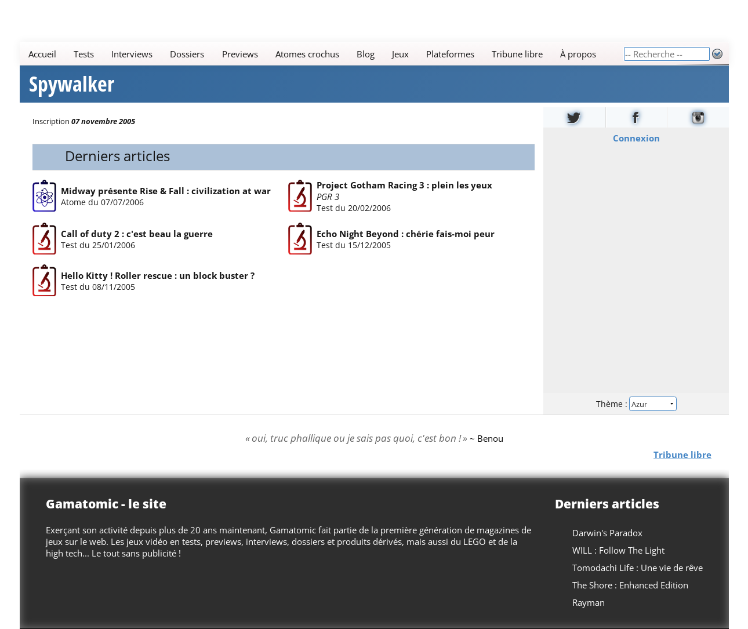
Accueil (42, 54)
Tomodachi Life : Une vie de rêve (637, 567)
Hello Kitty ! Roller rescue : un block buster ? (158, 276)
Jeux (399, 54)
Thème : (636, 403)
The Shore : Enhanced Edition (630, 585)
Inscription (51, 121)
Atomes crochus (307, 54)
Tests (84, 54)
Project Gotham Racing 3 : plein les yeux (404, 185)
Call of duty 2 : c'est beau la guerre (137, 233)
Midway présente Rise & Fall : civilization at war (166, 191)
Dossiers (187, 54)
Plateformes (450, 54)
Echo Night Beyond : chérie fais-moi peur (406, 233)
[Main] (321, 53)
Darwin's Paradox (607, 533)
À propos (578, 54)
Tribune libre (517, 54)
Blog (365, 54)
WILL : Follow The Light (618, 550)
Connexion (635, 138)
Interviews (131, 54)
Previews (239, 54)
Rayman (588, 602)
